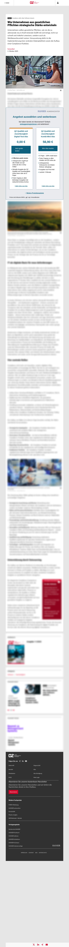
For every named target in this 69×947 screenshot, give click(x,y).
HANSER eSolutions (14, 840)
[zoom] (60, 90)
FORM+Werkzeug (14, 805)
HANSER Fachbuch (14, 833)
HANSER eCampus (14, 843)
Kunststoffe (12, 812)
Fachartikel (11, 49)
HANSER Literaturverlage (16, 847)
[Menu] (7, 3)
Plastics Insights (13, 815)
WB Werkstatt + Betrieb (15, 819)
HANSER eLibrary (13, 836)
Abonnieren (13, 793)
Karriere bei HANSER (14, 830)
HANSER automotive (14, 809)
